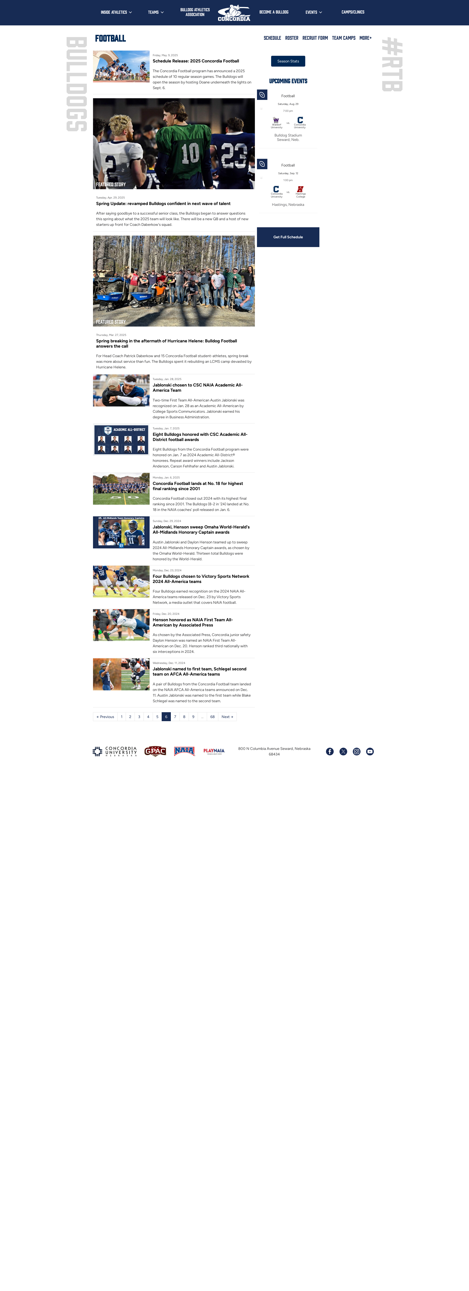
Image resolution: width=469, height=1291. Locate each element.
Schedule (272, 38)
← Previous (105, 715)
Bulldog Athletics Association (195, 12)
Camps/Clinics (353, 11)
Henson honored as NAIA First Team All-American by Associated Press (191, 621)
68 (212, 715)
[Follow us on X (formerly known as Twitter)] (343, 751)
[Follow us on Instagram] (356, 751)
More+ (366, 38)
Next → (227, 715)
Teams (153, 12)
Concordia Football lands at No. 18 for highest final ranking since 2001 (196, 479)
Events (311, 12)
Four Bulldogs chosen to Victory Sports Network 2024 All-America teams (190, 578)
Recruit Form (315, 38)
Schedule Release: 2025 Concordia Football (194, 60)
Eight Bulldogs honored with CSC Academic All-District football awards (195, 430)
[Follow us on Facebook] (329, 751)
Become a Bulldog (273, 11)
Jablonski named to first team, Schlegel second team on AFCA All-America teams (198, 671)
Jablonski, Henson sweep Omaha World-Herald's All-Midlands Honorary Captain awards (191, 526)
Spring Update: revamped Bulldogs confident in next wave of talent (164, 200)
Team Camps (343, 38)
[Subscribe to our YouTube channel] (369, 751)
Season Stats (282, 61)
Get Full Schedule (282, 237)
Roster (291, 38)
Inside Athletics (114, 12)
